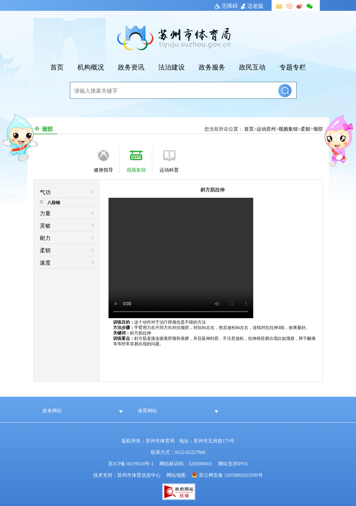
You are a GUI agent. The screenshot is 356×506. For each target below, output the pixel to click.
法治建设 (171, 66)
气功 (45, 192)
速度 (45, 262)
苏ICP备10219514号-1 (130, 463)
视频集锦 (288, 128)
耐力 (45, 237)
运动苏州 (266, 128)
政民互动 (252, 66)
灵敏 (45, 225)
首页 (57, 66)
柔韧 (305, 128)
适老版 (252, 5)
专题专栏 (292, 66)
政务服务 (212, 66)
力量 (45, 213)
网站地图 (176, 474)
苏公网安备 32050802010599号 (231, 474)
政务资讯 (131, 66)
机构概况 (90, 66)
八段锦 (53, 202)
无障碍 (226, 5)
